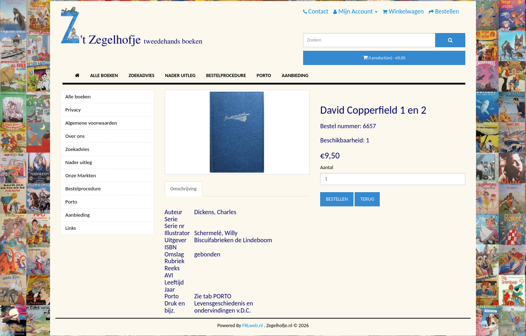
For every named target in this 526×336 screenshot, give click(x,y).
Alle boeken (104, 75)
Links (70, 228)
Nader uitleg (180, 75)
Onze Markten (80, 175)
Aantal (326, 167)
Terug (367, 199)
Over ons (74, 136)
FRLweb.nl (252, 326)
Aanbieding (295, 75)
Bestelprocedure (226, 75)
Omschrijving (183, 189)
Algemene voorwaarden (91, 123)
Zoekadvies (141, 75)
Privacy (73, 110)
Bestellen (337, 199)
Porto (264, 75)
